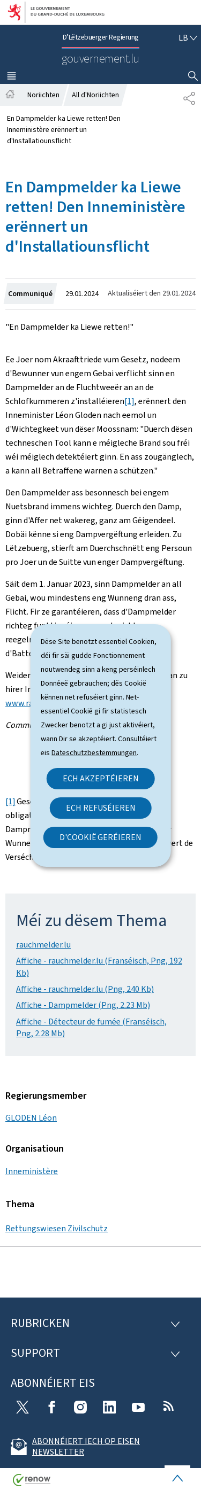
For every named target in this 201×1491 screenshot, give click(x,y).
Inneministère (31, 1171)
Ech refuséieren (101, 807)
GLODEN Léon (31, 1117)
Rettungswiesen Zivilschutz (56, 1228)
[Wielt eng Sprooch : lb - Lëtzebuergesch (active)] (188, 37)
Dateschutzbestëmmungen (94, 753)
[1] (129, 401)
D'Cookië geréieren (100, 837)
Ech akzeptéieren (101, 778)
